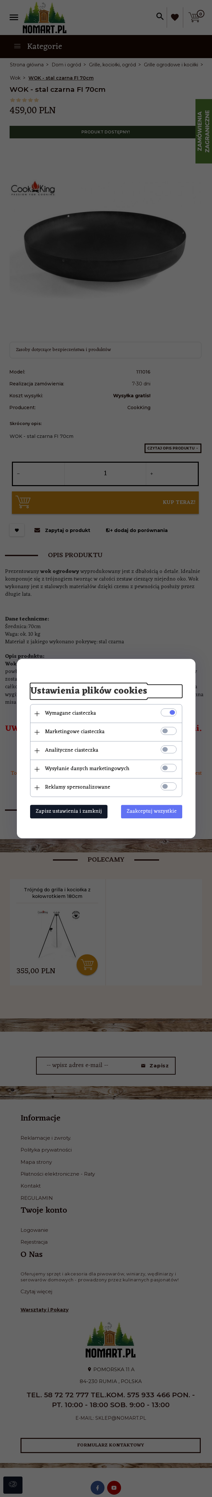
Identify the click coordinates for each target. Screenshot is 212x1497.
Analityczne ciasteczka (71, 750)
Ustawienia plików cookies (88, 691)
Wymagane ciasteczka (70, 713)
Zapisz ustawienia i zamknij (69, 811)
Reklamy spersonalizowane (77, 787)
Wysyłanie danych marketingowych (87, 768)
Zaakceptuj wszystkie (152, 811)
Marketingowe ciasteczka (75, 731)
